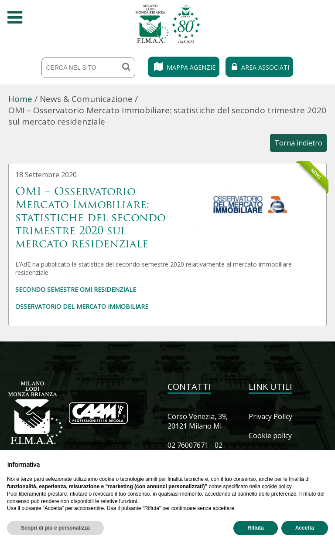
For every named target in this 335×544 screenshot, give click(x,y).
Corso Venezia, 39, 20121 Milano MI (198, 421)
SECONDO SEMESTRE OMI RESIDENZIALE (75, 289)
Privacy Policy (270, 416)
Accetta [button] (304, 528)
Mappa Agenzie (183, 67)
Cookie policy (270, 435)
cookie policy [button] (276, 486)
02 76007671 (188, 445)
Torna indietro (298, 143)
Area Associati (259, 67)
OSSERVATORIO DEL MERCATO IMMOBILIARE (81, 306)
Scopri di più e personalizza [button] (55, 528)
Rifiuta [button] (255, 528)
